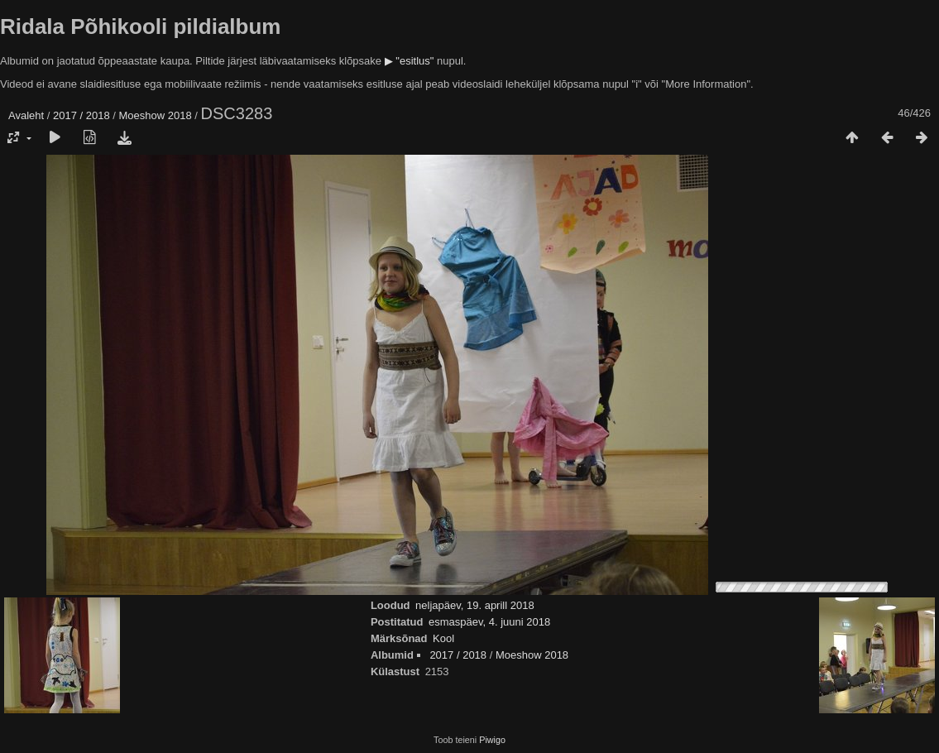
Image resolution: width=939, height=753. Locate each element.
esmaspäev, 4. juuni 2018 (489, 622)
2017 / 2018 (81, 115)
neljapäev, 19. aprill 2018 (474, 605)
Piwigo (492, 740)
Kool (443, 638)
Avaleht (26, 115)
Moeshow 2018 (155, 115)
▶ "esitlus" (409, 61)
